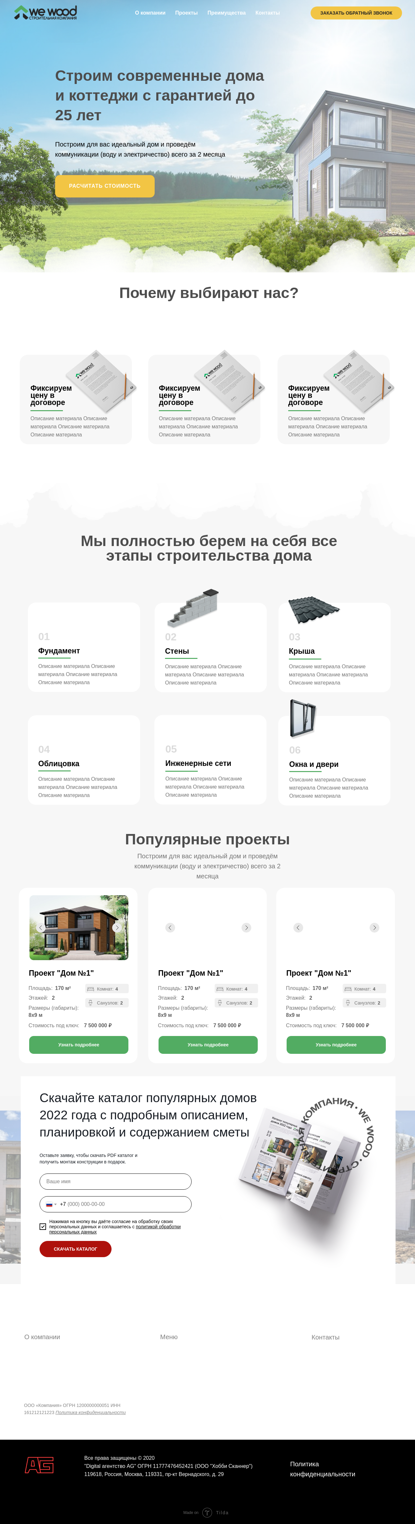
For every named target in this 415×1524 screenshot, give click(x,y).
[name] (116, 1181)
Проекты (186, 13)
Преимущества (227, 13)
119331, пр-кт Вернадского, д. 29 (184, 1474)
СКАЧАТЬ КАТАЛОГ (75, 1249)
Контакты (267, 13)
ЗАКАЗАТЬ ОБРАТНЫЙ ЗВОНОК (356, 13)
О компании (150, 13)
